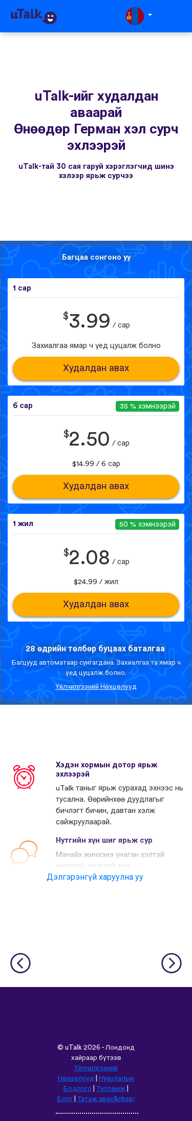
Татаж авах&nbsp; (106, 1099)
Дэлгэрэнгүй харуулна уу (95, 877)
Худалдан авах (96, 368)
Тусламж (110, 1088)
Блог (65, 1099)
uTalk (73, 1047)
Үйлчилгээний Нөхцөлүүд (96, 686)
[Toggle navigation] (177, 16)
